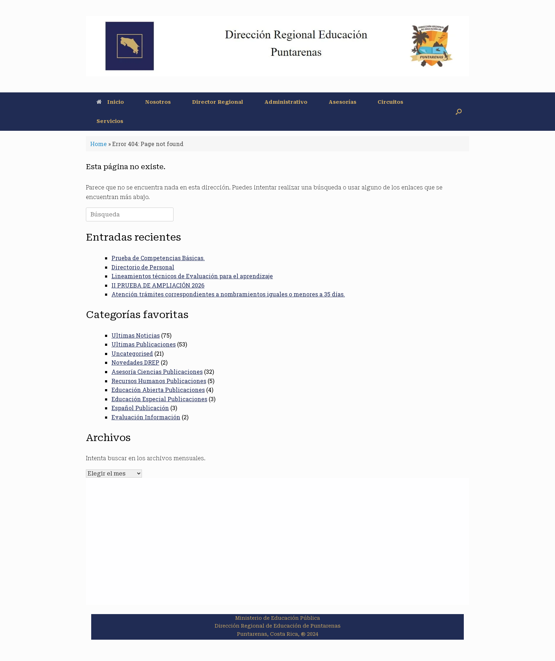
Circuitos (390, 102)
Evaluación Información (145, 417)
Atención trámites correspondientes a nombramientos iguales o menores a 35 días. (228, 294)
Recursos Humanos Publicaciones (158, 381)
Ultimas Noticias (135, 335)
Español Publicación (140, 408)
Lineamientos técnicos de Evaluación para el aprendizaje (192, 276)
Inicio (110, 102)
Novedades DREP (135, 362)
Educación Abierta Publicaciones (158, 389)
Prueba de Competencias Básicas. (158, 258)
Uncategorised (132, 353)
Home (98, 143)
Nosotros (158, 102)
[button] (458, 111)
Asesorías (342, 102)
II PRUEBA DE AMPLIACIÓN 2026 (157, 285)
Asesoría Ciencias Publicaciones (157, 371)
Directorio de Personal (142, 267)
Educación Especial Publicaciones (159, 399)
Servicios (110, 121)
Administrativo (285, 102)
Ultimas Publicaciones (143, 344)
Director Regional (217, 102)
